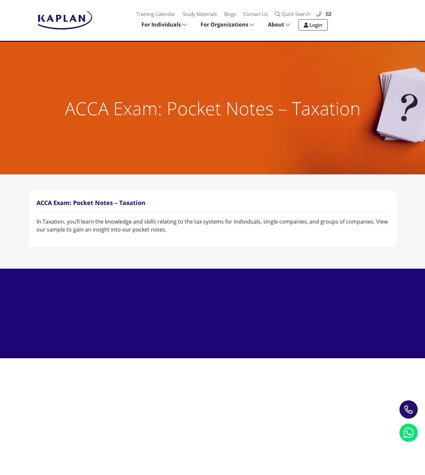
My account (268, 401)
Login (313, 25)
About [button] (279, 24)
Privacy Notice (44, 443)
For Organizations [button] (227, 24)
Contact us (267, 392)
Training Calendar (155, 14)
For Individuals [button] (164, 24)
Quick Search (292, 14)
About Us (265, 382)
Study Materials (200, 14)
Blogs (230, 14)
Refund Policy (99, 443)
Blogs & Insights (197, 392)
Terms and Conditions (161, 443)
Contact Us (255, 14)
